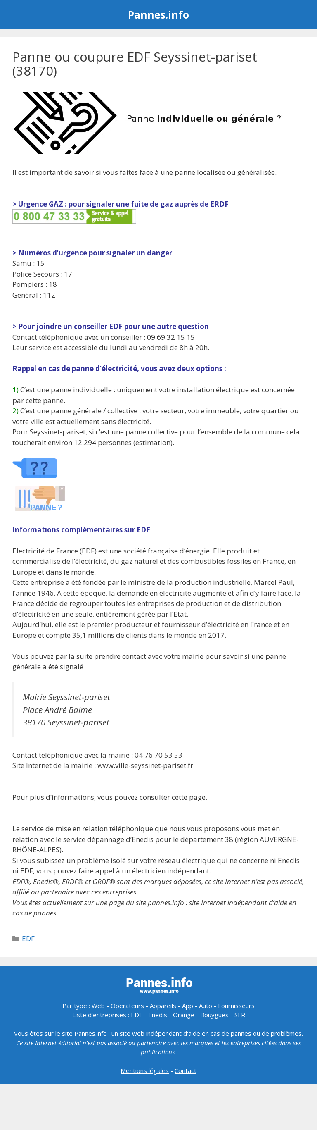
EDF (28, 938)
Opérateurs (127, 1005)
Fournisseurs (236, 1005)
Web (98, 1005)
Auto (205, 1005)
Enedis (157, 1015)
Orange (183, 1015)
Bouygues (214, 1015)
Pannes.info (158, 14)
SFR (239, 1015)
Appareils (163, 1005)
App (187, 1005)
